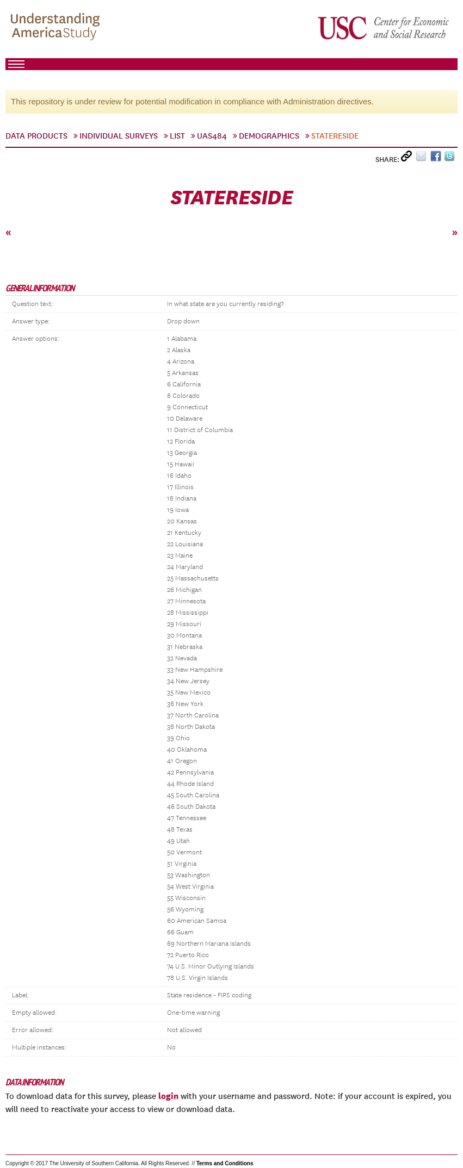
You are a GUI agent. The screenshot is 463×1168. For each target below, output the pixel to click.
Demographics (269, 136)
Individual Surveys (118, 136)
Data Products (36, 136)
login (168, 1096)
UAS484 (212, 136)
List (177, 136)
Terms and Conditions (225, 1163)
